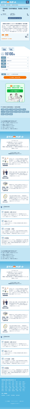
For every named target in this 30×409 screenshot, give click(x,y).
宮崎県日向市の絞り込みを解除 (14, 18)
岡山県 (17, 387)
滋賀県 (13, 386)
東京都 (20, 383)
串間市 (6, 109)
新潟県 (3, 384)
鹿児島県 (13, 390)
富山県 (6, 384)
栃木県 (6, 383)
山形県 (20, 381)
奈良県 (3, 387)
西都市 (27, 111)
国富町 (16, 109)
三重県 (10, 386)
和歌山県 (6, 387)
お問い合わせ (22, 401)
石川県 (10, 384)
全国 (20, 390)
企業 (3, 74)
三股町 (2, 109)
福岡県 (16, 389)
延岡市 (7, 111)
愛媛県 (10, 389)
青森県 (6, 381)
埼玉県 (13, 383)
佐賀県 (20, 389)
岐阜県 (23, 384)
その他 (23, 390)
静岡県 (3, 386)
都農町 (6, 114)
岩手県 (10, 381)
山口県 (24, 387)
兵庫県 (23, 386)
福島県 (23, 381)
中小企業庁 (8, 395)
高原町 (11, 114)
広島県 (21, 387)
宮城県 (13, 381)
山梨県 (16, 384)
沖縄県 (17, 390)
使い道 (3, 66)
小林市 (24, 109)
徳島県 (3, 389)
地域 (3, 60)
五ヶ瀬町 (11, 109)
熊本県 (3, 390)
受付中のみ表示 (15, 74)
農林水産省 (18, 395)
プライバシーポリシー (14, 401)
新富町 (11, 111)
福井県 (13, 384)
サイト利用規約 (7, 401)
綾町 (19, 111)
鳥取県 (10, 387)
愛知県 (6, 386)
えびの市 (3, 111)
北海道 (3, 381)
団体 (8, 74)
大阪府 (20, 386)
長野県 (20, 384)
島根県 (14, 387)
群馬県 (10, 383)
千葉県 (16, 383)
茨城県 (3, 383)
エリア (3, 57)
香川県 (6, 389)
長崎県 (23, 389)
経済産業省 (3, 395)
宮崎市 (20, 109)
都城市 (2, 114)
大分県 (6, 390)
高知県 (13, 389)
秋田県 (16, 381)
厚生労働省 (13, 395)
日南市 (16, 111)
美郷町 (23, 111)
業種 (3, 63)
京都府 (16, 386)
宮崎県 (10, 390)
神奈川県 (23, 383)
